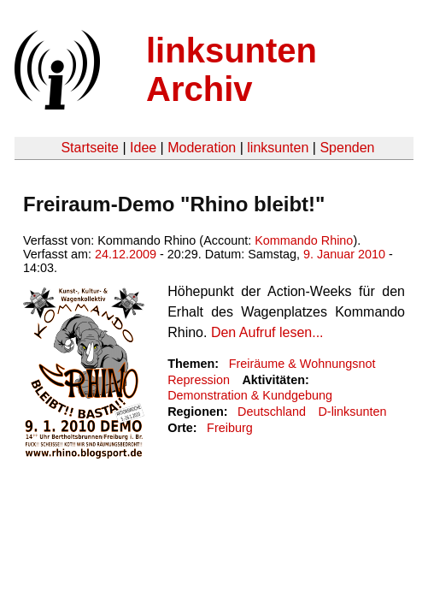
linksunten (277, 147)
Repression (198, 380)
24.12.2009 (125, 254)
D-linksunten (352, 411)
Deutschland (271, 411)
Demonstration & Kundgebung (249, 395)
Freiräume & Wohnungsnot (302, 363)
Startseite (90, 147)
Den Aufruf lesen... (267, 332)
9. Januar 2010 (344, 254)
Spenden (347, 147)
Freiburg (230, 428)
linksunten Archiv (231, 70)
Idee (143, 147)
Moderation (201, 147)
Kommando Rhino (304, 240)
